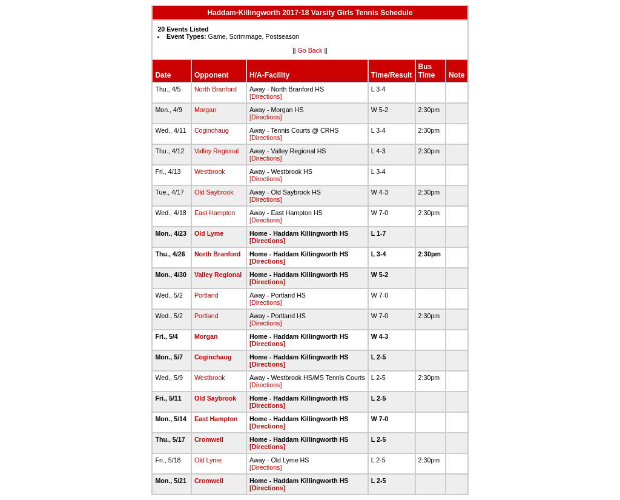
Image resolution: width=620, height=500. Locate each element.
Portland (206, 295)
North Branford (215, 89)
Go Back (310, 50)
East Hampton (215, 212)
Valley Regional (216, 151)
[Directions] (265, 96)
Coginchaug (211, 130)
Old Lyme (208, 233)
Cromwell (208, 439)
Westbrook (209, 171)
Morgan (205, 109)
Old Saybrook (214, 192)
